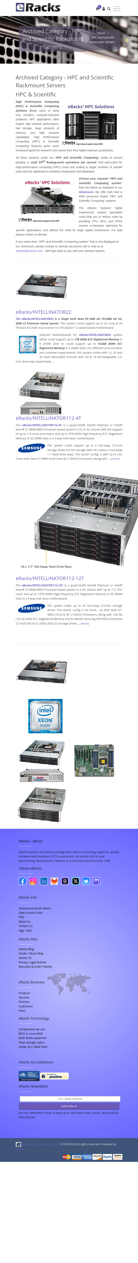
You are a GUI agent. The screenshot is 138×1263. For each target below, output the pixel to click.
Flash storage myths (31, 1042)
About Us (25, 921)
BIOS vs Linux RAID (31, 1033)
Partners (24, 1002)
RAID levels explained (32, 1038)
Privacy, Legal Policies (32, 962)
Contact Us (26, 926)
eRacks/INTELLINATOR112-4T (48, 418)
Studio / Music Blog (31, 953)
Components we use (32, 1029)
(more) (85, 623)
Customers (26, 1006)
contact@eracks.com (29, 250)
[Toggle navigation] (116, 8)
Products (24, 993)
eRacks (20, 1149)
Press (22, 1010)
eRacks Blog (26, 949)
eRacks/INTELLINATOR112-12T (50, 578)
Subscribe (69, 1106)
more (115, 459)
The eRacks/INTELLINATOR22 (35, 319)
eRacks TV (25, 958)
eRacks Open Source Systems (38, 1144)
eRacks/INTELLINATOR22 (43, 312)
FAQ (21, 917)
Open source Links (31, 913)
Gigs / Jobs (25, 930)
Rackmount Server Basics (35, 908)
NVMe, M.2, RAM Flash (33, 1047)
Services (24, 997)
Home (101, 33)
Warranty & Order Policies (35, 966)
